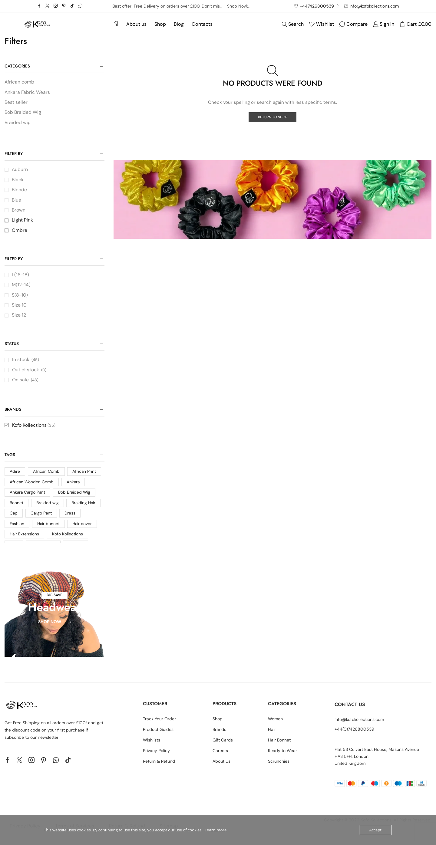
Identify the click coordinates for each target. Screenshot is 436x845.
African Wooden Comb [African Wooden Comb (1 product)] (32, 486)
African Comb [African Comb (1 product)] (46, 475)
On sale (25, 383)
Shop (160, 24)
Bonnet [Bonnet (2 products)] (16, 507)
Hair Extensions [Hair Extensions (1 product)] (25, 539)
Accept (375, 830)
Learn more (215, 830)
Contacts (202, 24)
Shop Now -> (238, 6)
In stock (26, 362)
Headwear (54, 611)
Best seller (16, 103)
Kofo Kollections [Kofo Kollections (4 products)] (68, 539)
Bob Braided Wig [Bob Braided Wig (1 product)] (75, 496)
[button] (54, 599)
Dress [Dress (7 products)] (71, 518)
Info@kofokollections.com (359, 723)
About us (136, 24)
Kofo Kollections (34, 429)
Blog (179, 24)
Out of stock (29, 373)
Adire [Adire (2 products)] (15, 475)
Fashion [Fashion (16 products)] (17, 528)
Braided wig (18, 123)
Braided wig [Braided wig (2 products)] (47, 507)
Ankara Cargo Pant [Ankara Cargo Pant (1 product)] (28, 496)
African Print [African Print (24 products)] (85, 475)
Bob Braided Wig (23, 113)
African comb (20, 82)
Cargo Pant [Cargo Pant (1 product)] (42, 518)
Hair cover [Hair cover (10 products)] (83, 528)
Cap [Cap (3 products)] (14, 518)
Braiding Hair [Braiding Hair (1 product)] (84, 507)
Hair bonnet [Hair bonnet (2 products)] (49, 528)
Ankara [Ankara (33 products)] (74, 486)
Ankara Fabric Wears (28, 92)
